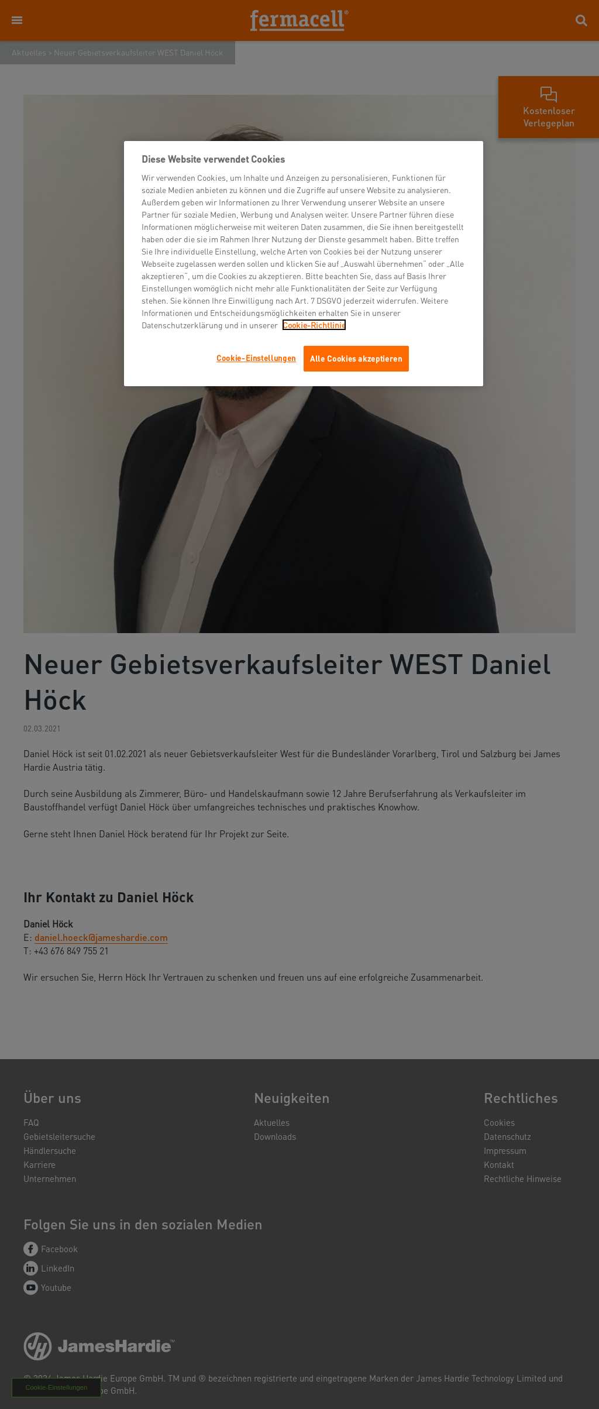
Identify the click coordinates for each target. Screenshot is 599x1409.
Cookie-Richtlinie (314, 324)
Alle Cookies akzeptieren (356, 358)
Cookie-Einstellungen (256, 358)
